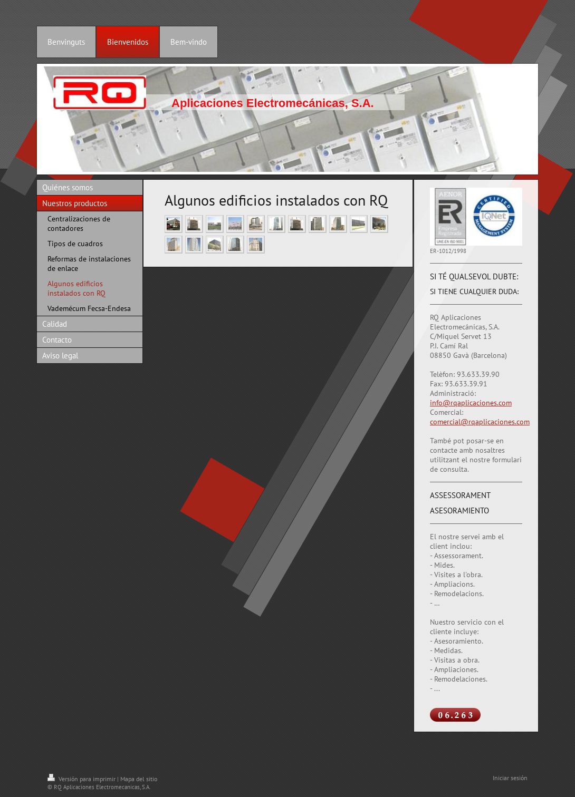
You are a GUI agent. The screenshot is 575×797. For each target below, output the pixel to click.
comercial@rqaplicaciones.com (480, 421)
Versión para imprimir (82, 779)
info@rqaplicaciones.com (471, 402)
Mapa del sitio (138, 779)
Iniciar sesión (510, 778)
